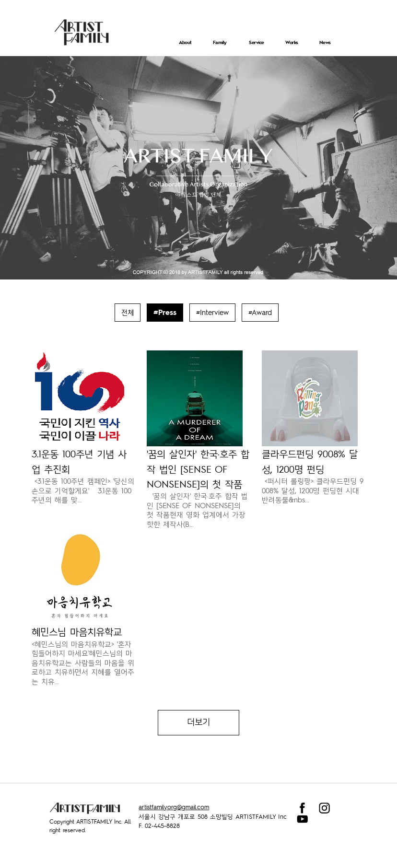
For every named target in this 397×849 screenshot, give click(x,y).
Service (256, 42)
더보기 (198, 722)
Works (291, 42)
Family (220, 42)
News (325, 42)
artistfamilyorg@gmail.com (174, 807)
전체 (127, 312)
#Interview (212, 312)
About (185, 42)
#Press (164, 312)
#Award (260, 312)
